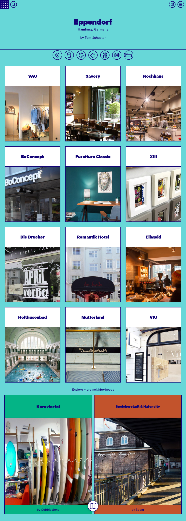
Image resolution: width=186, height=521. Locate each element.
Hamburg (85, 29)
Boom (140, 509)
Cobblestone (50, 509)
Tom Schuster (95, 38)
